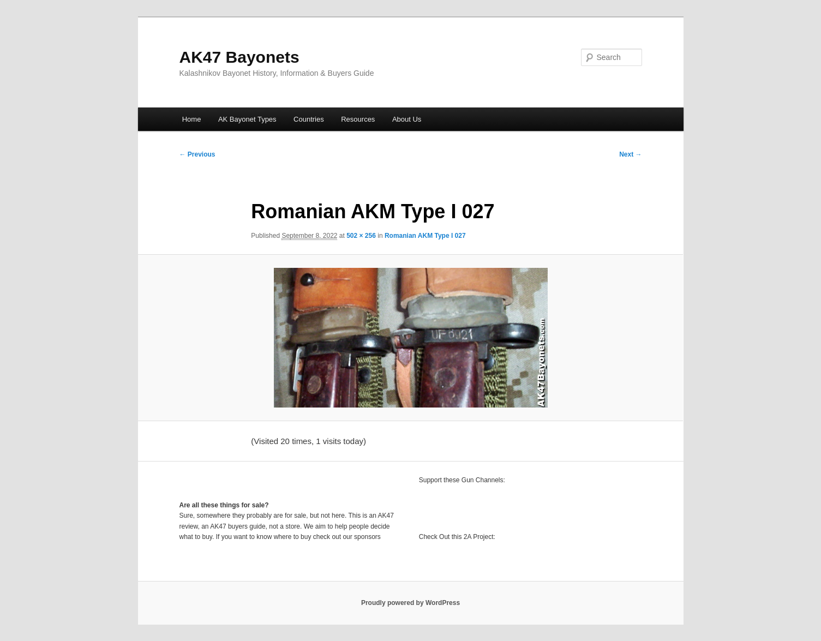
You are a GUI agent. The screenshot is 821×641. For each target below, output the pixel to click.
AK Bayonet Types (247, 119)
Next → (630, 154)
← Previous (197, 154)
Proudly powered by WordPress (410, 603)
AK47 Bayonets (239, 57)
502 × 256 (361, 235)
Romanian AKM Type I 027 (425, 235)
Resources (358, 119)
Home (191, 119)
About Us (406, 119)
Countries (308, 119)
